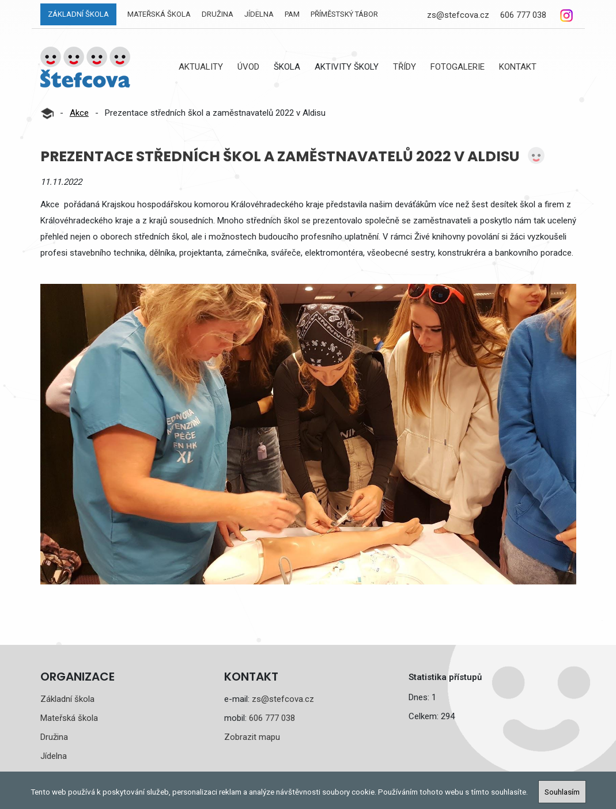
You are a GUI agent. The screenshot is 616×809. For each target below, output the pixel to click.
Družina (217, 14)
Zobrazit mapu (252, 737)
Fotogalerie (457, 67)
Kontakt (517, 67)
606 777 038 (523, 15)
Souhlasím (562, 791)
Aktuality (201, 67)
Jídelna (259, 14)
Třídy (404, 67)
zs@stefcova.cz (458, 15)
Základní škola (78, 14)
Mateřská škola (159, 14)
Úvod (248, 67)
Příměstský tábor (344, 14)
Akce (79, 113)
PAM (292, 14)
